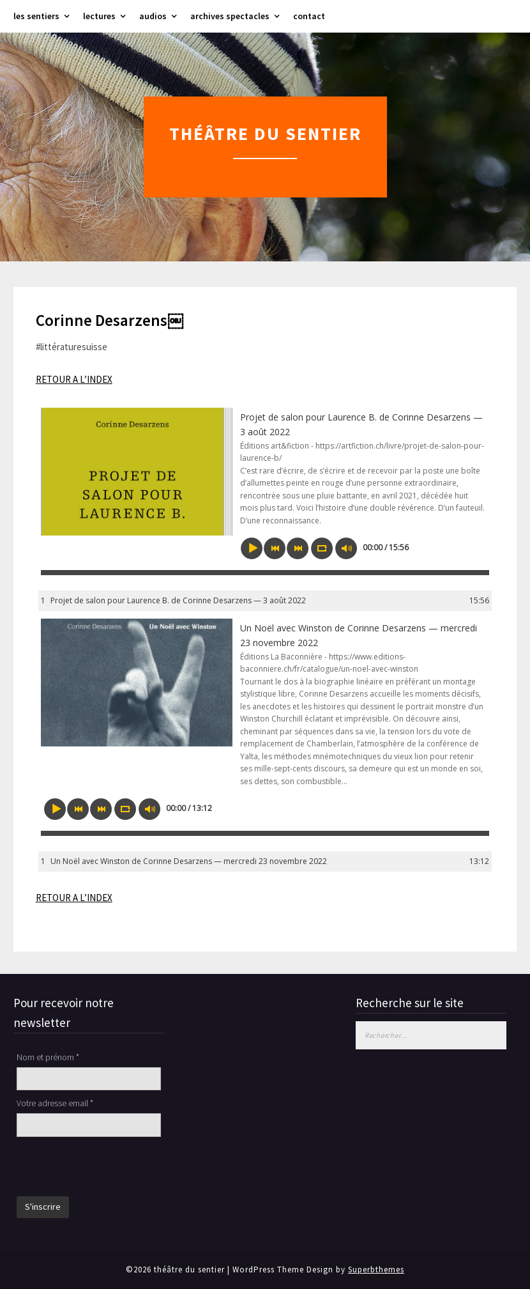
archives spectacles (229, 16)
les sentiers (36, 16)
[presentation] (114, 1168)
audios (153, 16)
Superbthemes (376, 1269)
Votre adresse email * (55, 1103)
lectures (99, 16)
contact (309, 16)
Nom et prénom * (48, 1057)
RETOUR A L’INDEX (74, 379)
